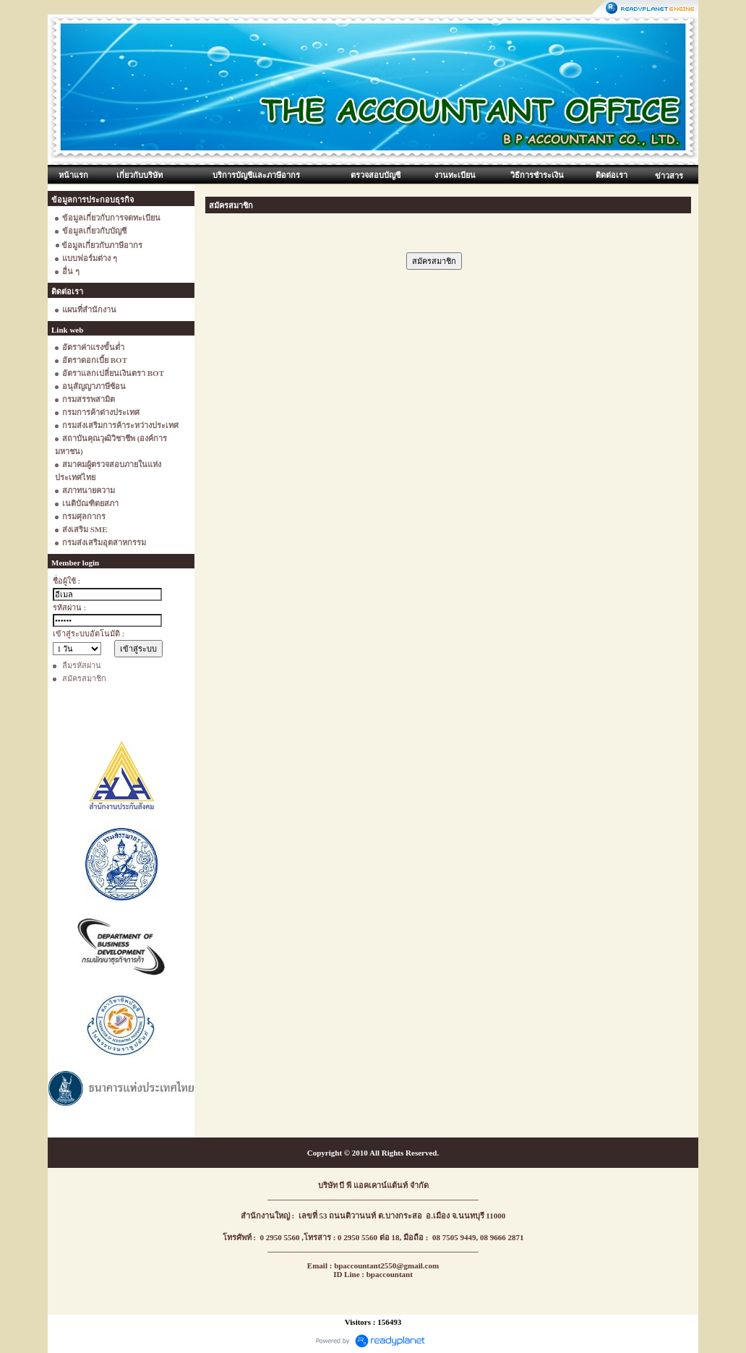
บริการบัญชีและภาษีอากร (256, 175)
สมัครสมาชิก (84, 678)
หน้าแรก (73, 175)
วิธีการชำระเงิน (537, 175)
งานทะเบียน (455, 175)
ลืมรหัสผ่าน (81, 665)
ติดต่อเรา (611, 175)
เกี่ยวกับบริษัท (139, 175)
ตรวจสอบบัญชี (375, 175)
